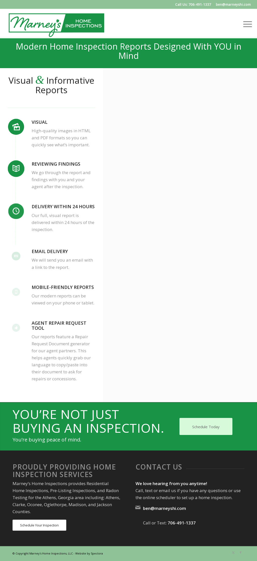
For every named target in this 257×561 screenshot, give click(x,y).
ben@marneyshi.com (233, 4)
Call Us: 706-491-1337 (193, 4)
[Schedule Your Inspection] (39, 525)
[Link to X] (233, 552)
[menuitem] (246, 23)
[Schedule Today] (205, 426)
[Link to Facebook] (240, 552)
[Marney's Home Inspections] (56, 23)
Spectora (97, 553)
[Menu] (246, 23)
